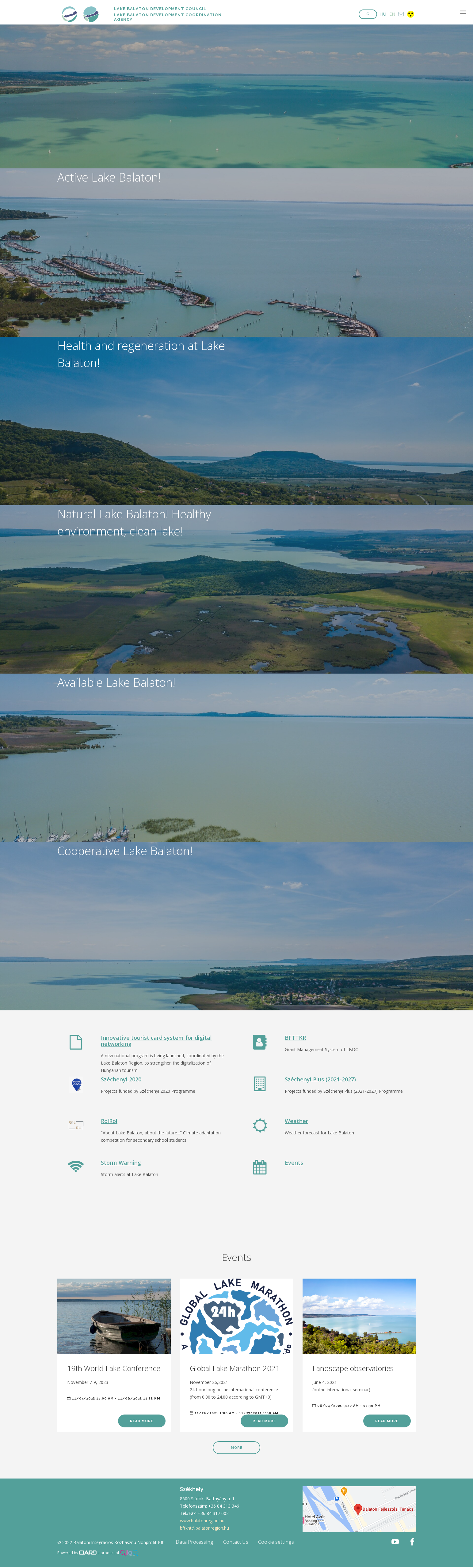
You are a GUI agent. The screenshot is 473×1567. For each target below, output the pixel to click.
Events (294, 1162)
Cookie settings (276, 1542)
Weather (296, 1121)
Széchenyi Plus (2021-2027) (320, 1079)
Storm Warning (121, 1162)
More (236, 1448)
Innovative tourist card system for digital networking (156, 1040)
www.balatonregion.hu (202, 1521)
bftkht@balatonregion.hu (204, 1528)
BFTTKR (295, 1037)
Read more (141, 1421)
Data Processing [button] (194, 1542)
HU (383, 14)
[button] (368, 14)
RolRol (109, 1121)
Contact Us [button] (235, 1542)
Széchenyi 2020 (121, 1079)
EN (392, 14)
